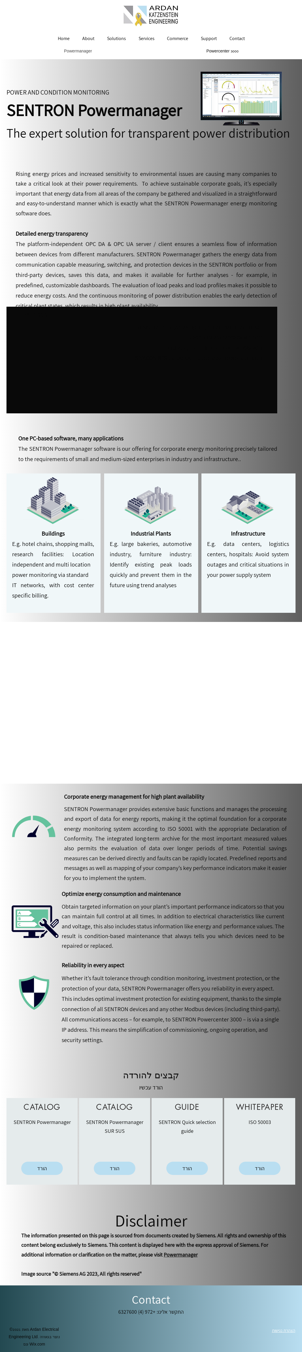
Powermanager (181, 1254)
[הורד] (42, 1168)
